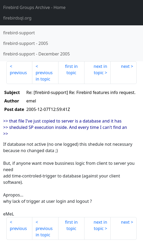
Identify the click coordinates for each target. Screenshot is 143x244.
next (125, 66)
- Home (34, 7)
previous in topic (43, 76)
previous (18, 73)
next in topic (100, 69)
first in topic (71, 69)
